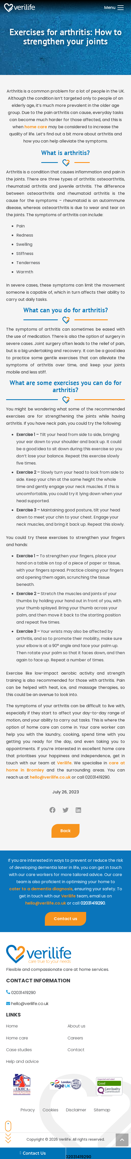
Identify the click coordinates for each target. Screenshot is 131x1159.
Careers (75, 1038)
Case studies (19, 1050)
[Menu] (114, 7)
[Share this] (52, 810)
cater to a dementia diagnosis (41, 889)
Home (12, 1026)
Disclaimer (76, 1110)
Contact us (65, 919)
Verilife (64, 763)
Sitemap (102, 1110)
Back (65, 831)
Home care (17, 1038)
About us (76, 1026)
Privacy (28, 1110)
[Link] (19, 7)
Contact (76, 1050)
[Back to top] (122, 1140)
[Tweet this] (65, 810)
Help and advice (22, 1061)
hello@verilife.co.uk (50, 777)
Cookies (50, 1110)
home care (35, 127)
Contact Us (33, 1153)
